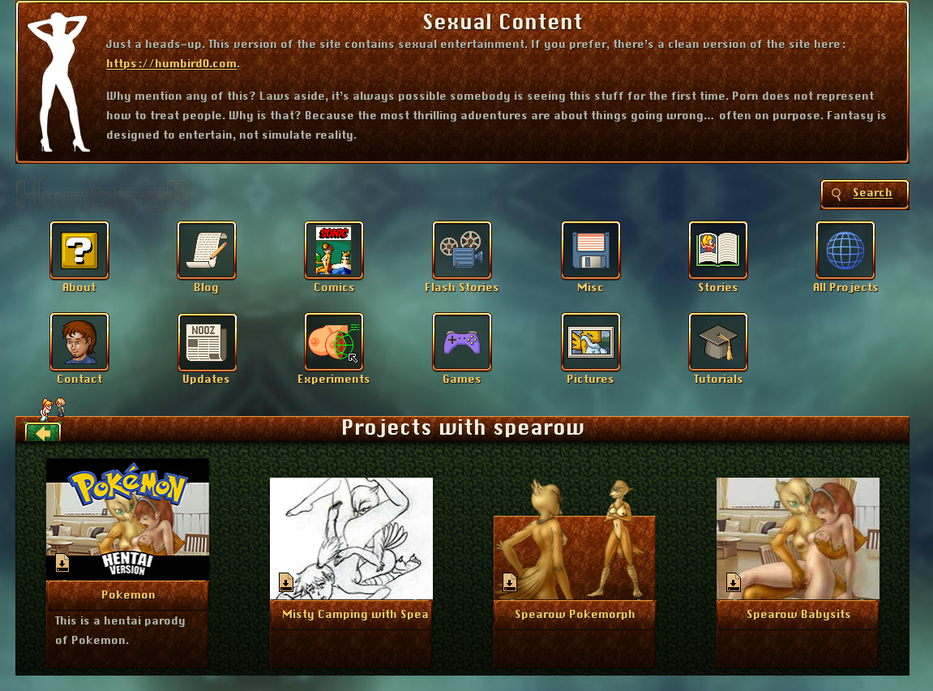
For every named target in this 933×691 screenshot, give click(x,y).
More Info (128, 594)
